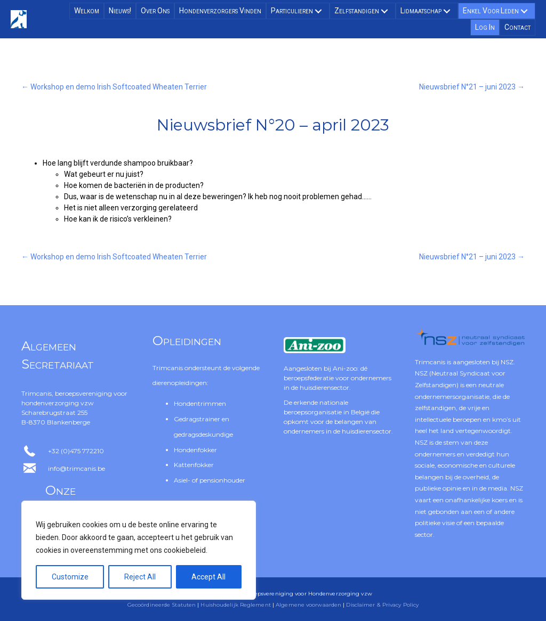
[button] (318, 11)
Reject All (140, 577)
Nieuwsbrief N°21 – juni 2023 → (472, 87)
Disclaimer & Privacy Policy (382, 604)
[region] (138, 550)
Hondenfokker (195, 450)
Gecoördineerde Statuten (161, 604)
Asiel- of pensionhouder (209, 480)
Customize (70, 577)
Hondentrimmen (200, 403)
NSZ (507, 362)
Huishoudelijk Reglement (235, 604)
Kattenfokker (194, 465)
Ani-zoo (345, 368)
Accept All (208, 577)
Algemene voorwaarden (308, 604)
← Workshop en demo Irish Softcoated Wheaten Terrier (114, 87)
